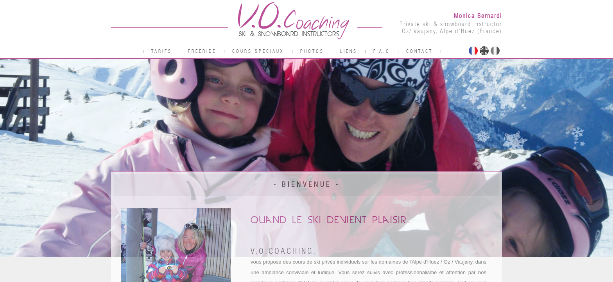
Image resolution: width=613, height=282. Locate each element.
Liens (348, 51)
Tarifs (161, 51)
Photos (312, 51)
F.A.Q (381, 51)
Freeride (202, 51)
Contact (419, 51)
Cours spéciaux (258, 51)
